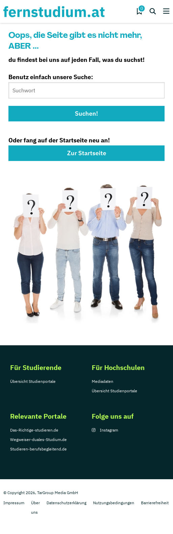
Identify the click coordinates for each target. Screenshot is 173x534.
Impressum (13, 502)
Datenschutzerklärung (66, 502)
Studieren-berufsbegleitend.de (38, 448)
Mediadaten (102, 381)
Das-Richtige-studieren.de (34, 430)
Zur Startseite (86, 153)
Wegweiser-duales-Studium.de (38, 439)
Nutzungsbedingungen (113, 502)
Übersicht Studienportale (33, 381)
